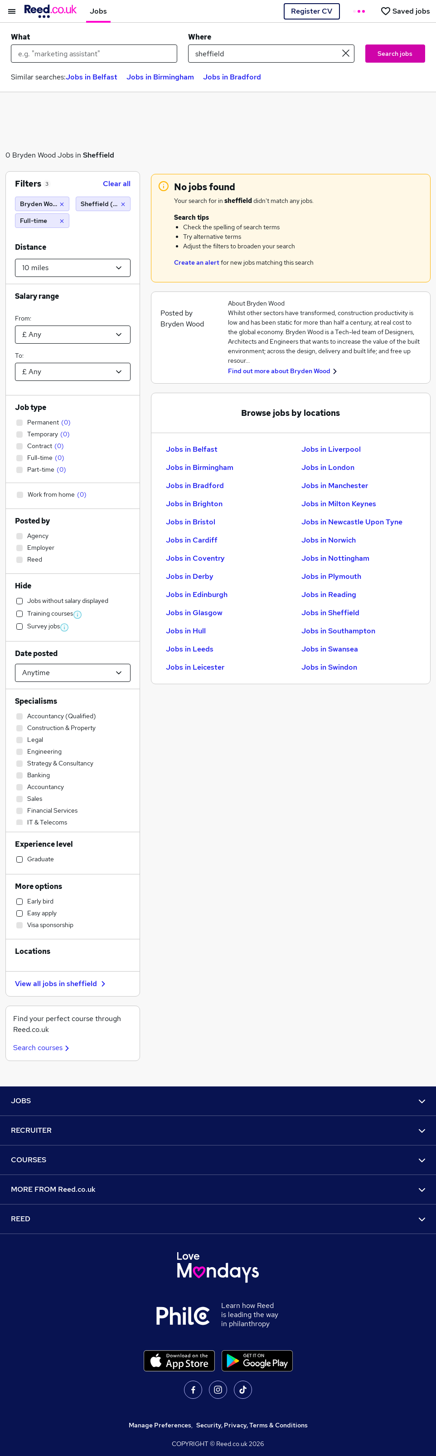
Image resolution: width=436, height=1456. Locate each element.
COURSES (218, 1160)
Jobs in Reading (328, 594)
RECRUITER (218, 1130)
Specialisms (36, 701)
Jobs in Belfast (91, 77)
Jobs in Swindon (329, 667)
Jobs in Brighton (194, 503)
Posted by (32, 521)
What (20, 37)
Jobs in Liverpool (331, 449)
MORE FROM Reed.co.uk (218, 1189)
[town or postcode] (271, 53)
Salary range (37, 296)
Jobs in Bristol (190, 522)
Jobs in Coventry (195, 558)
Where (199, 37)
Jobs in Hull (186, 631)
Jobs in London (327, 467)
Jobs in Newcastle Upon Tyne (351, 522)
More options (38, 886)
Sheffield (98, 155)
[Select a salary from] (73, 335)
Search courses (42, 1047)
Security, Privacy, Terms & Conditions (252, 1425)
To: (19, 355)
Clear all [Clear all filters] (117, 183)
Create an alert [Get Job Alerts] (196, 262)
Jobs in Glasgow (194, 612)
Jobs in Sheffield (330, 612)
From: (23, 318)
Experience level (44, 844)
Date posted (36, 653)
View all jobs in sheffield (61, 983)
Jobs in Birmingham (160, 77)
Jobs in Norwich (328, 540)
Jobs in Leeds (189, 649)
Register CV (311, 11)
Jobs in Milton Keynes (338, 503)
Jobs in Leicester (195, 667)
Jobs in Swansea (329, 649)
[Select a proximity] (73, 268)
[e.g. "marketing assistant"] (94, 53)
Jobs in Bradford (232, 77)
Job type (30, 407)
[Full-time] (42, 220)
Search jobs (395, 53)
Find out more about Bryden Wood (279, 371)
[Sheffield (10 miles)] (103, 204)
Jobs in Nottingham (335, 558)
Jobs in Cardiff (192, 540)
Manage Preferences (160, 1425)
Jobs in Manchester (334, 485)
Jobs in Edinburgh (197, 594)
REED (218, 1219)
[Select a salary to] (73, 372)
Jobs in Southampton (338, 631)
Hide (23, 586)
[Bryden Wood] (42, 204)
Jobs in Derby (189, 576)
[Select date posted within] (73, 673)
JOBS (218, 1101)
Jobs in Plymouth (331, 576)
